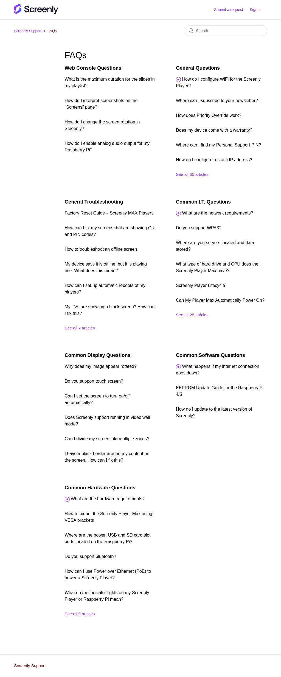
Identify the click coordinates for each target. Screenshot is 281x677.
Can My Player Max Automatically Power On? (220, 300)
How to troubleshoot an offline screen (101, 249)
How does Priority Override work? (208, 115)
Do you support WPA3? (198, 227)
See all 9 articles (80, 613)
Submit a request (228, 9)
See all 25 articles (192, 314)
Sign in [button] (256, 9)
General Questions (198, 68)
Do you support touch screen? (94, 381)
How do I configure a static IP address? (214, 159)
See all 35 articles (192, 174)
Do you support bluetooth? (90, 556)
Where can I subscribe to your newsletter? (217, 100)
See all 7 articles (80, 328)
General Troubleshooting (94, 202)
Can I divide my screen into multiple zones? (107, 438)
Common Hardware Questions (100, 487)
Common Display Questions (98, 355)
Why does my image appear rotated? (101, 366)
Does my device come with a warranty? (214, 130)
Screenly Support (27, 31)
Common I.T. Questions (203, 202)
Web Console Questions (93, 68)
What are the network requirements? (217, 213)
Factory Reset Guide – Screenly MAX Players (109, 213)
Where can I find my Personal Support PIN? (218, 145)
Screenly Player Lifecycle (200, 285)
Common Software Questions (210, 355)
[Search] (226, 30)
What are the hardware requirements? (108, 499)
